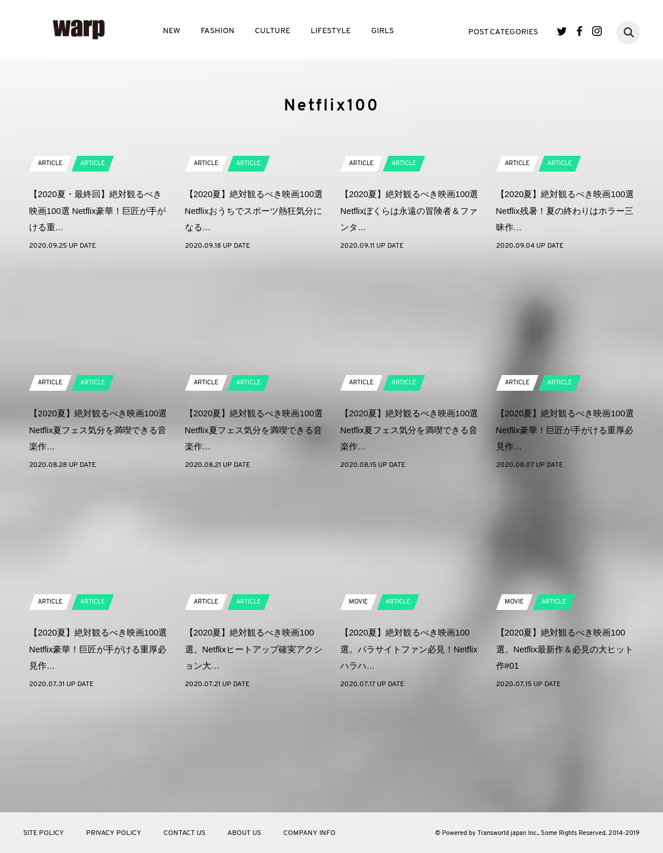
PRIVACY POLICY (113, 833)
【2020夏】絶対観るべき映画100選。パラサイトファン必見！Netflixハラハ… (408, 753)
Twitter (562, 31)
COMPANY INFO (309, 833)
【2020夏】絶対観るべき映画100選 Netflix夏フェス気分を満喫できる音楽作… (97, 533)
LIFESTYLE (331, 31)
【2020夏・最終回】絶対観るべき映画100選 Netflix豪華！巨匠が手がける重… (97, 314)
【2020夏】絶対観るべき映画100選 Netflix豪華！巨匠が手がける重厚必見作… (564, 533)
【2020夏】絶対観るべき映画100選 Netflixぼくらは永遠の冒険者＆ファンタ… (408, 314)
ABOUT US (244, 833)
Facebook (579, 31)
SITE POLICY (43, 833)
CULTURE (272, 31)
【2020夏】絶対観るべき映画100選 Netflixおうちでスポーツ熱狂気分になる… (253, 314)
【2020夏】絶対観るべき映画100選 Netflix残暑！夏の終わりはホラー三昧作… (564, 314)
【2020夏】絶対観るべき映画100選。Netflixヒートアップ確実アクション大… (252, 753)
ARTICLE (52, 266)
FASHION (217, 31)
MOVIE (359, 705)
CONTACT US (184, 833)
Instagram (597, 31)
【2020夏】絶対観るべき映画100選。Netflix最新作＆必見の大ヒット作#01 (563, 753)
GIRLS (382, 31)
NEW (171, 31)
